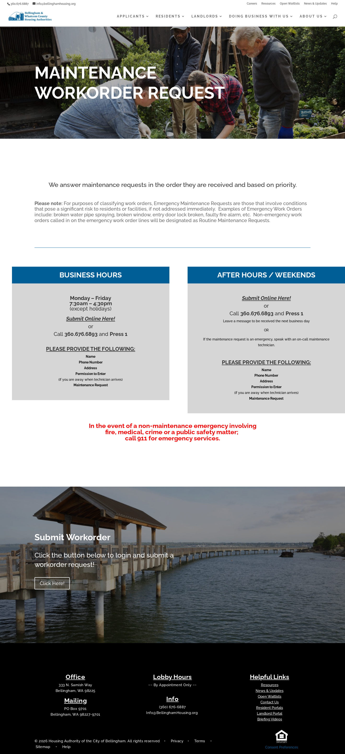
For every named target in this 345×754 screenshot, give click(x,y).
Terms (199, 741)
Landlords (204, 16)
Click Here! (52, 583)
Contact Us (269, 702)
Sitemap (43, 747)
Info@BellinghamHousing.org (172, 713)
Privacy (177, 741)
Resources (268, 3)
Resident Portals (269, 708)
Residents (168, 16)
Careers (252, 3)
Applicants (131, 16)
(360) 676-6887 (172, 707)
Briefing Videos (269, 719)
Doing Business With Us (259, 16)
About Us (311, 16)
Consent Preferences (281, 747)
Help (334, 3)
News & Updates (315, 3)
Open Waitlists (290, 3)
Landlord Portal (269, 713)
